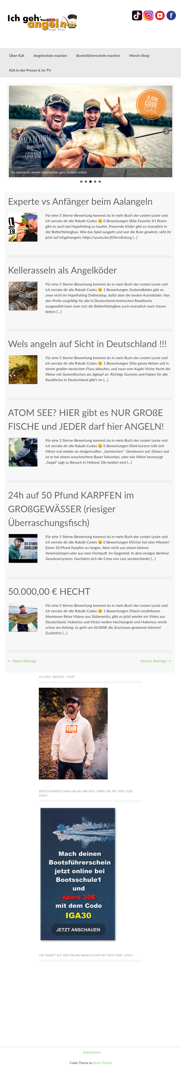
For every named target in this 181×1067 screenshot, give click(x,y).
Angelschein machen (50, 55)
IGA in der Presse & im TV (30, 70)
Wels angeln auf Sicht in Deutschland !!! (87, 343)
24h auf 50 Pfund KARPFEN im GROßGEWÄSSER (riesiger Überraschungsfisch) (71, 509)
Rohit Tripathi (102, 1063)
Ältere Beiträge (22, 661)
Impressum (92, 1052)
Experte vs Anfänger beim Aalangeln (80, 201)
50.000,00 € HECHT (49, 591)
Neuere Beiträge (155, 661)
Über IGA (16, 55)
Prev (14, 131)
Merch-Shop (139, 55)
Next (166, 131)
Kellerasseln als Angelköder (62, 270)
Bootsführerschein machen (98, 55)
